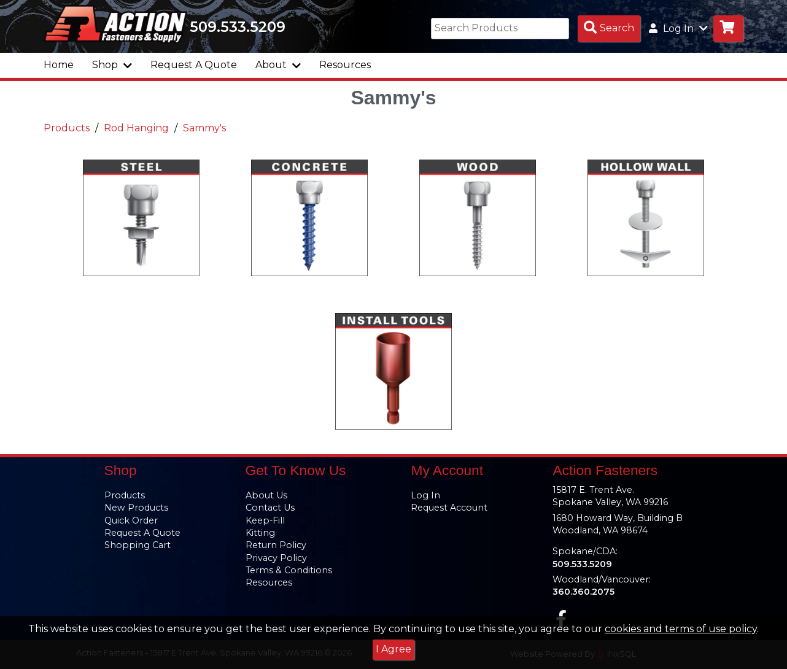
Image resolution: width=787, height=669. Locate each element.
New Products (136, 507)
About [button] (278, 65)
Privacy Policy (276, 557)
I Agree (393, 649)
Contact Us (270, 507)
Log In (425, 495)
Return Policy (276, 545)
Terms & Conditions (289, 570)
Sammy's (204, 128)
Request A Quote (193, 65)
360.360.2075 (583, 591)
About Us (266, 495)
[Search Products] (609, 28)
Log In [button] (678, 28)
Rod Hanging (136, 128)
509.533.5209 (237, 27)
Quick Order (131, 520)
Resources (345, 65)
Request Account (449, 507)
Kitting (260, 532)
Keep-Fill (265, 520)
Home (59, 65)
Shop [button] (112, 65)
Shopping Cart (137, 545)
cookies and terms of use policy (681, 629)
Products (67, 128)
